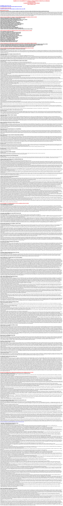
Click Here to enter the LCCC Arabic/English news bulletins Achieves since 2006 (12, 8)
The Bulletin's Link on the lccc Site (5, 5)
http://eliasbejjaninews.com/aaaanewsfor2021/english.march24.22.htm (11, 6)
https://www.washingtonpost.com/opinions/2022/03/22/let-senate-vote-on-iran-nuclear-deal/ (12, 421)
